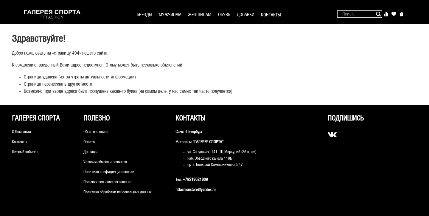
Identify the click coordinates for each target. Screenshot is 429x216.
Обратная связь (95, 132)
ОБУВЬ (224, 15)
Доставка (90, 152)
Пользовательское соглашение (107, 182)
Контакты (19, 142)
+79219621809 (195, 180)
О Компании (21, 132)
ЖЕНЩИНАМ (199, 15)
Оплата (89, 142)
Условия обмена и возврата (105, 162)
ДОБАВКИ (245, 15)
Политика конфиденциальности (108, 172)
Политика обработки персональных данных (117, 192)
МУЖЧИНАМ (170, 15)
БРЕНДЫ (144, 15)
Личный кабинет (25, 152)
